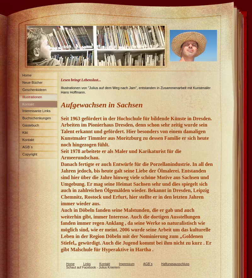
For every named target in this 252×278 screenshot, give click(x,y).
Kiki (25, 132)
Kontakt (28, 104)
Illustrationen (32, 97)
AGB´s (27, 147)
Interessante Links (36, 111)
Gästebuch (30, 125)
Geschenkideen (34, 90)
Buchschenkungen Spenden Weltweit (35, 119)
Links (86, 264)
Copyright (29, 154)
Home (27, 75)
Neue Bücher (32, 82)
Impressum (126, 264)
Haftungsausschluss (175, 264)
